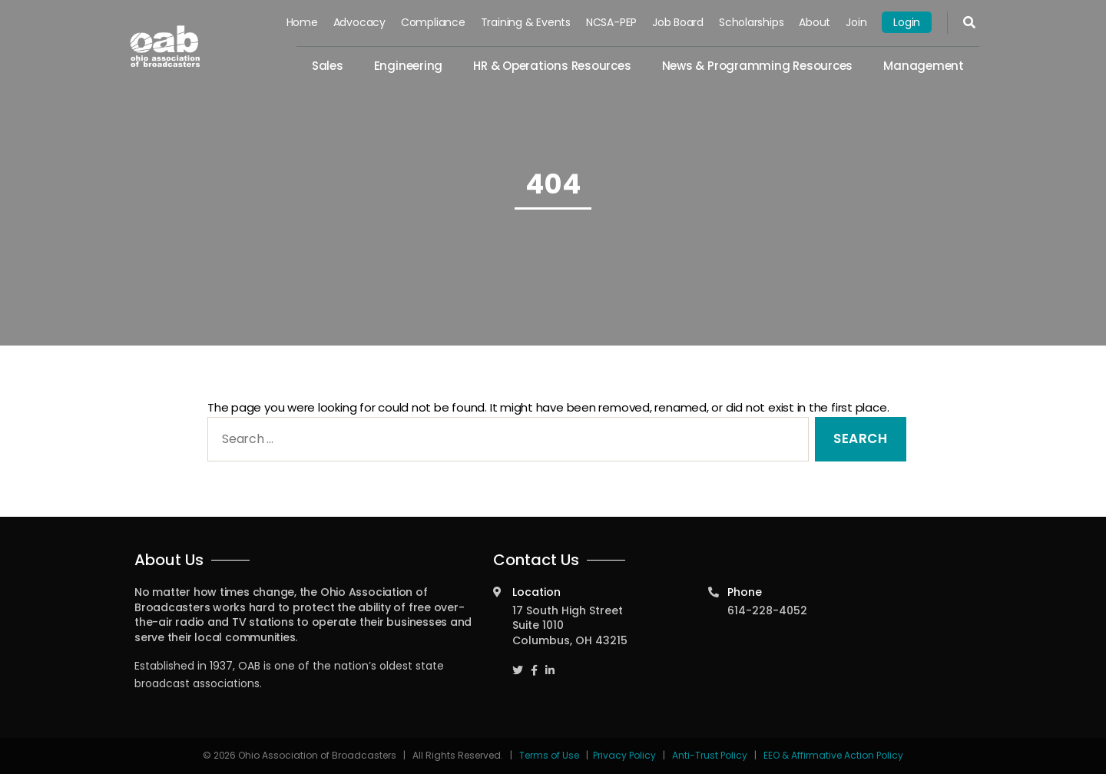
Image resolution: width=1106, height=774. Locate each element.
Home (302, 22)
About (814, 22)
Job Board (678, 22)
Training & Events (526, 22)
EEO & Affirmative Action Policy (833, 755)
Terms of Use (550, 755)
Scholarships (751, 22)
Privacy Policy (624, 755)
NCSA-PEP (611, 22)
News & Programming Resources (757, 66)
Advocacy (359, 22)
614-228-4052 (767, 610)
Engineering (408, 66)
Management (923, 66)
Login (906, 22)
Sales (327, 66)
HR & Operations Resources (552, 66)
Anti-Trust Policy (709, 755)
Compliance (433, 22)
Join (856, 22)
